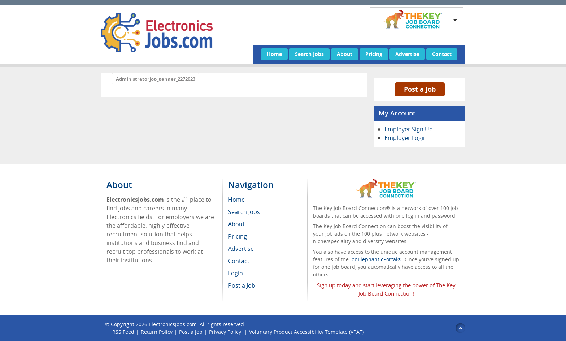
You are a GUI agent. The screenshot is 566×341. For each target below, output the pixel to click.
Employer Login (405, 138)
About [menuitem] (236, 224)
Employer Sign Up (408, 129)
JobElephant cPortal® (376, 259)
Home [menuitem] (236, 200)
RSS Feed (123, 331)
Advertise (407, 54)
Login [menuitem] (235, 273)
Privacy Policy (226, 331)
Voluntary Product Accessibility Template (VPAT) (306, 331)
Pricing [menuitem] (237, 236)
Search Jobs (309, 54)
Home (274, 54)
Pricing (373, 54)
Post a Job (420, 89)
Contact (442, 54)
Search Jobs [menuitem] (244, 212)
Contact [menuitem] (238, 261)
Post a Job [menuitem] (241, 285)
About (344, 54)
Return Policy (157, 331)
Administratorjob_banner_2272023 (155, 79)
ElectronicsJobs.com (173, 324)
